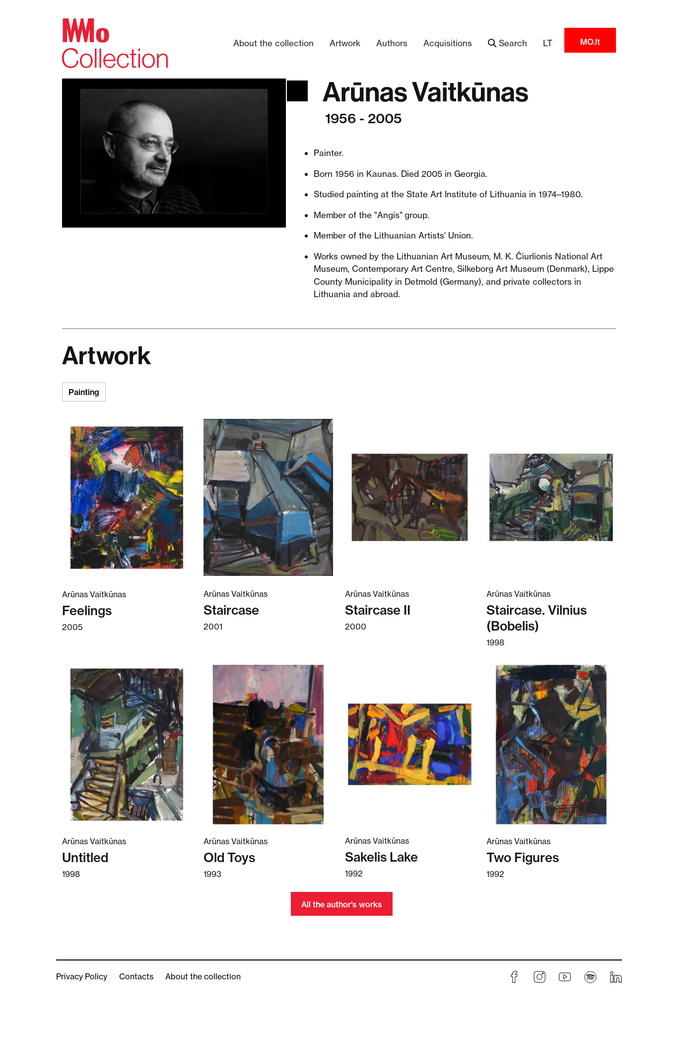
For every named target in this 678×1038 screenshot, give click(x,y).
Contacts (136, 976)
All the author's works (341, 904)
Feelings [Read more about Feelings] (87, 610)
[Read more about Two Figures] (551, 744)
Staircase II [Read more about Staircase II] (377, 610)
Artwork (345, 43)
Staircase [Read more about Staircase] (231, 610)
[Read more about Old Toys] (268, 744)
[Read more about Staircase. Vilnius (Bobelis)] (551, 497)
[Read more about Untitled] (127, 744)
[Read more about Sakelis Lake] (410, 744)
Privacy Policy (81, 976)
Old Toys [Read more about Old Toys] (229, 857)
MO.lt (590, 42)
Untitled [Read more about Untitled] (85, 857)
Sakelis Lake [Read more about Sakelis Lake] (381, 857)
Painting (83, 392)
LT (547, 43)
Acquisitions (447, 43)
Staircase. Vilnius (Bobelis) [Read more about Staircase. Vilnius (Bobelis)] (536, 618)
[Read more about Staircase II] (410, 497)
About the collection (273, 43)
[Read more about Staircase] (268, 497)
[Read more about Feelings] (127, 497)
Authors (391, 43)
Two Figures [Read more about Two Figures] (522, 857)
